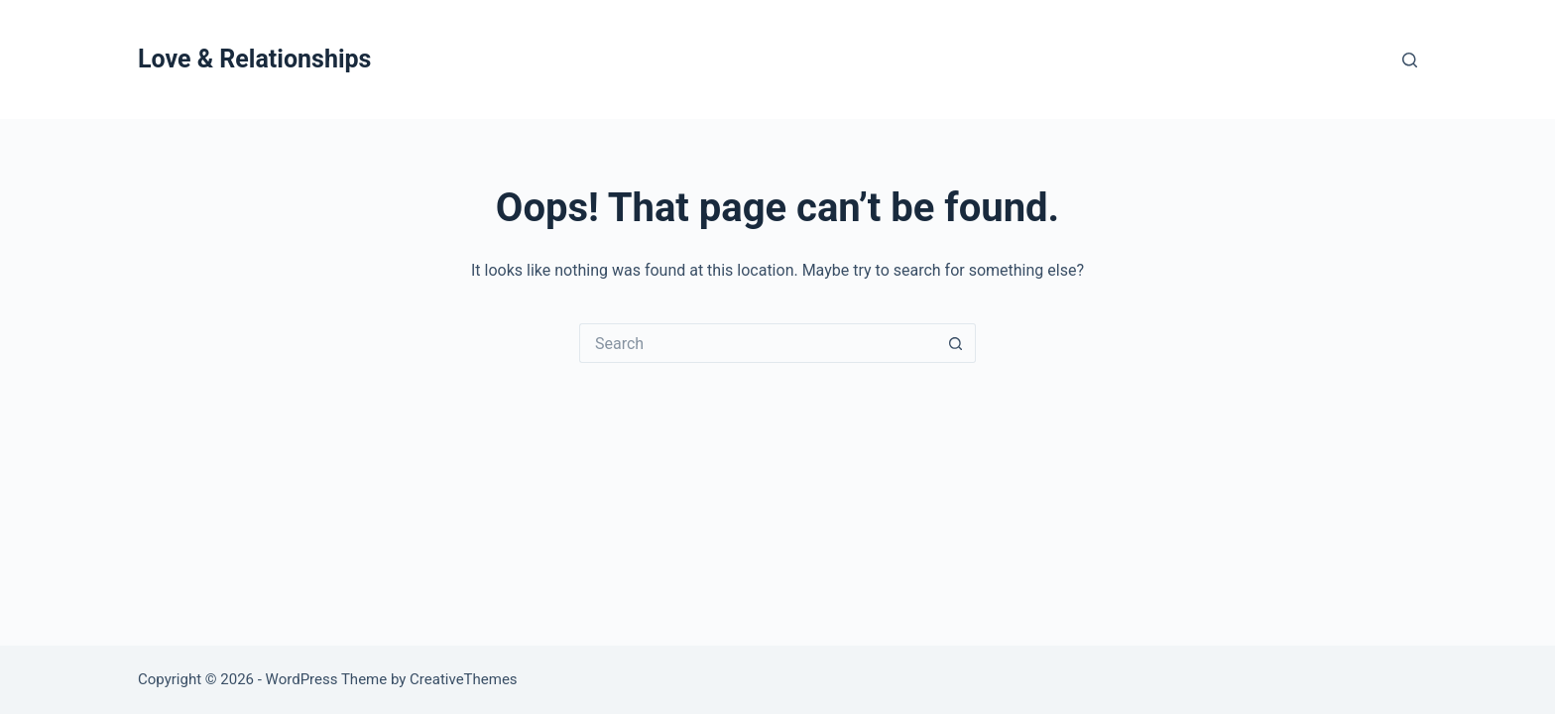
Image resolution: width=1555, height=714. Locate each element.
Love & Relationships (254, 59)
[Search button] (956, 343)
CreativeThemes (464, 679)
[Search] (1409, 60)
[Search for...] (757, 343)
